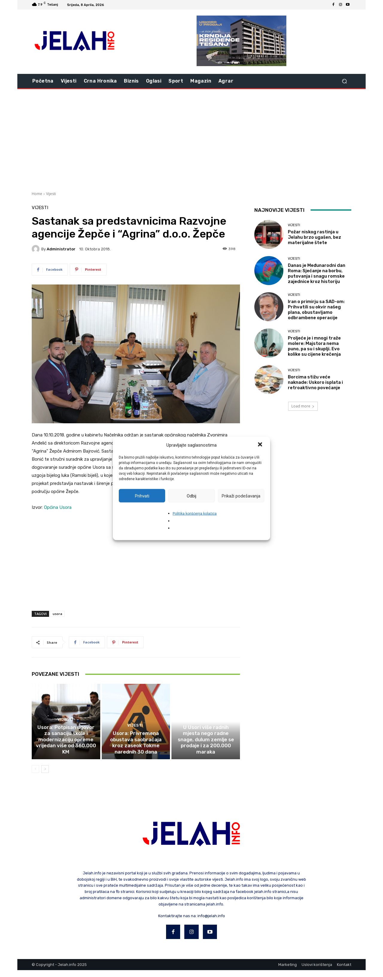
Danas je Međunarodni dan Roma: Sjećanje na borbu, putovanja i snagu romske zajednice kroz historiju (316, 273)
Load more (302, 406)
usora (57, 613)
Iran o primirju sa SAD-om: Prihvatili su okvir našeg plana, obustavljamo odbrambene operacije (316, 309)
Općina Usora (58, 507)
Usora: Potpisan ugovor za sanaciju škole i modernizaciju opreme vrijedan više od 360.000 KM (66, 751)
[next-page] (45, 776)
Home (37, 193)
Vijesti (51, 193)
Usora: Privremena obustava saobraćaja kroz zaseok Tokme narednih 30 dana (135, 751)
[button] (260, 445)
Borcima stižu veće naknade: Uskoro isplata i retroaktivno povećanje (315, 382)
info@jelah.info (211, 922)
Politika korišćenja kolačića (195, 514)
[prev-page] (35, 776)
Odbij (191, 495)
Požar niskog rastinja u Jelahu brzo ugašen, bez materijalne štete (314, 237)
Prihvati (142, 495)
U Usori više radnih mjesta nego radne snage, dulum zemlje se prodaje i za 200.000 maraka (206, 751)
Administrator (61, 249)
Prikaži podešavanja (241, 495)
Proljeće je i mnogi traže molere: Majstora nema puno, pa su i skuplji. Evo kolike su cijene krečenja (314, 346)
